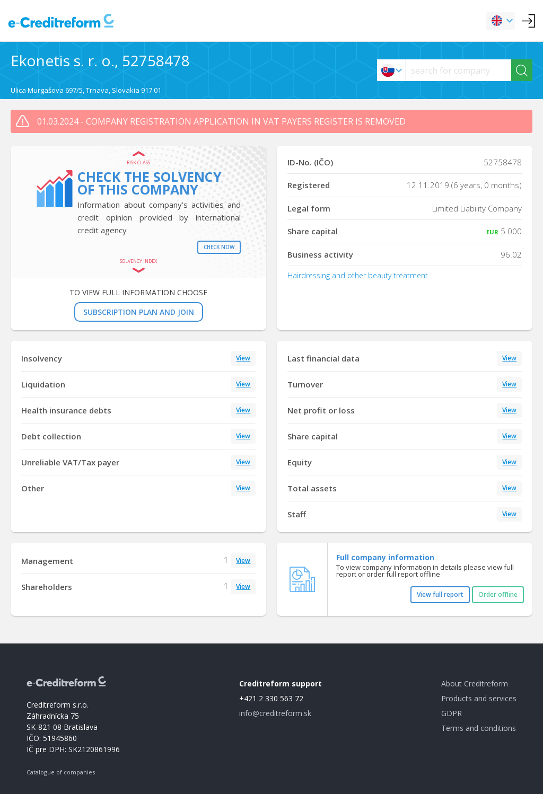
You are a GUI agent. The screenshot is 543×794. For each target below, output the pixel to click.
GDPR (451, 713)
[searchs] (458, 70)
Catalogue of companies (61, 772)
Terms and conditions (478, 728)
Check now (219, 247)
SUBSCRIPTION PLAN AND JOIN (138, 312)
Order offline (498, 594)
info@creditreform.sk (275, 713)
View (243, 358)
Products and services (478, 698)
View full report (440, 594)
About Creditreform (474, 683)
